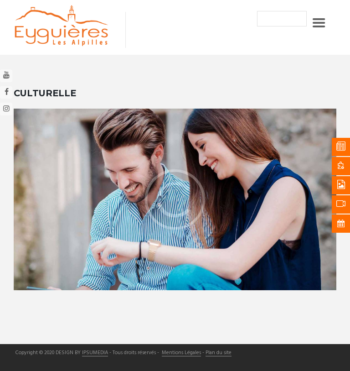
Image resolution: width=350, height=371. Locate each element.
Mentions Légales (181, 353)
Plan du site (219, 353)
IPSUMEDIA (95, 353)
